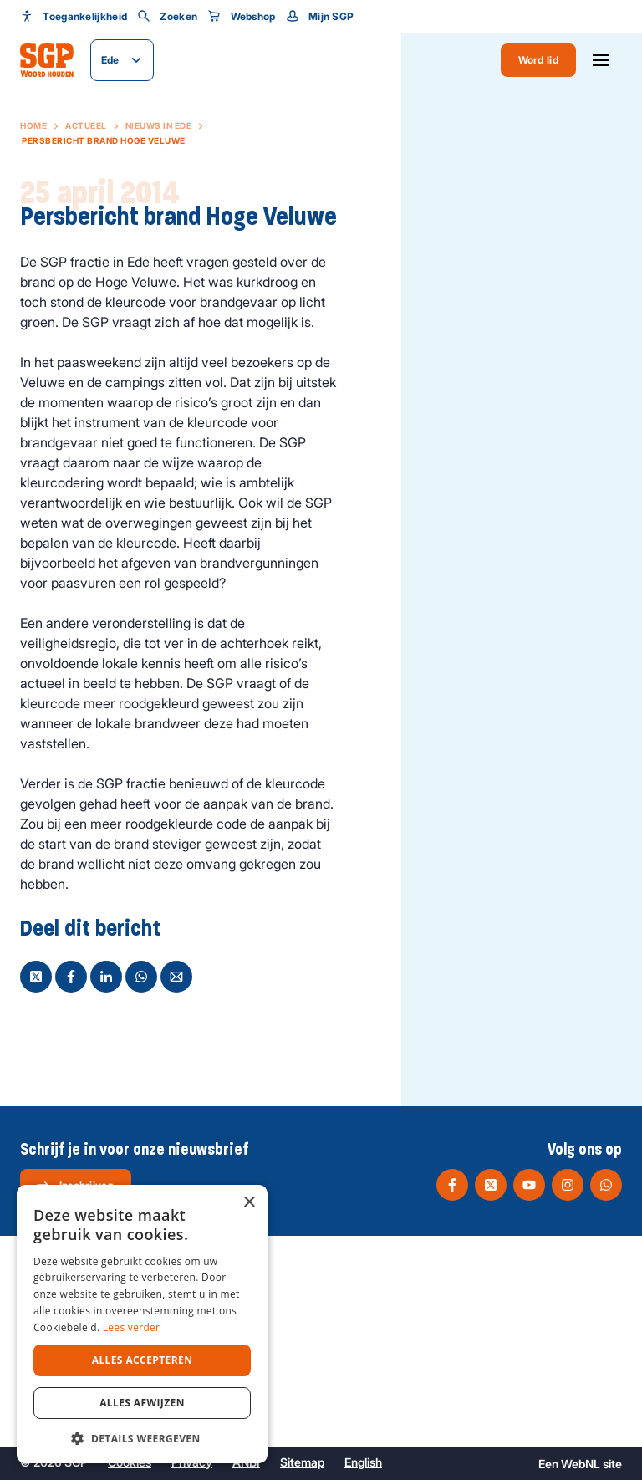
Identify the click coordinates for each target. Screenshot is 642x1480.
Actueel (86, 125)
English (363, 1462)
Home (33, 125)
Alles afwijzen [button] (142, 1403)
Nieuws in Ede (158, 125)
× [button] (248, 1203)
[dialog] (142, 1324)
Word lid (538, 60)
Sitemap (302, 1462)
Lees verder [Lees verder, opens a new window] (131, 1327)
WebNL (580, 1464)
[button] (142, 1438)
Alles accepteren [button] (142, 1360)
